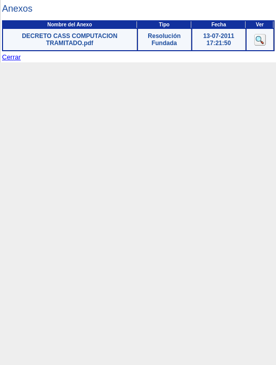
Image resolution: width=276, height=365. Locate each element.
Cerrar (11, 57)
